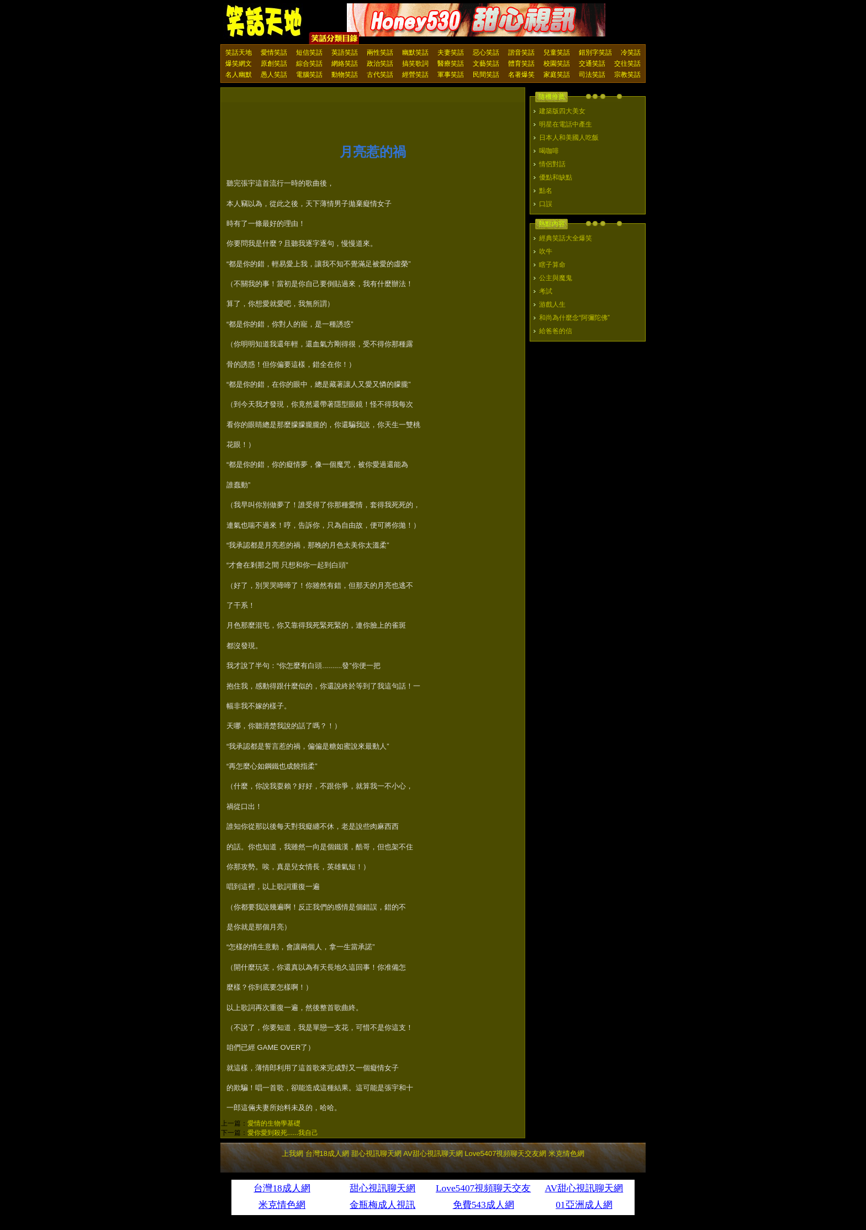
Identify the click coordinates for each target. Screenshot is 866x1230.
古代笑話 (380, 74)
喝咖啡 (549, 151)
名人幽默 (238, 74)
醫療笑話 (450, 63)
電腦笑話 (309, 74)
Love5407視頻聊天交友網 (505, 1153)
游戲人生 (552, 304)
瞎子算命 (552, 265)
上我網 (292, 1153)
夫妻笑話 (450, 52)
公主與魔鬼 (555, 278)
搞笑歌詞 (415, 63)
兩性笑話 (380, 52)
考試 (545, 291)
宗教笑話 (627, 74)
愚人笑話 (274, 74)
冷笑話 (631, 52)
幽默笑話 (415, 52)
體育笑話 (521, 63)
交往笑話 (627, 63)
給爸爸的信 (555, 331)
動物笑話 (344, 74)
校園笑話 (556, 63)
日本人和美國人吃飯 (569, 137)
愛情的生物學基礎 (273, 1123)
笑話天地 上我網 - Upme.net (264, 21)
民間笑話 (486, 74)
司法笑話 (592, 74)
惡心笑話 (486, 52)
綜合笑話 (309, 63)
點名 (545, 191)
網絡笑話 (344, 63)
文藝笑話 (486, 63)
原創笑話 (274, 63)
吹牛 (545, 251)
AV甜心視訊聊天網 (432, 1153)
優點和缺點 (555, 177)
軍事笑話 (450, 74)
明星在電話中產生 (565, 124)
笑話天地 (238, 52)
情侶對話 (552, 164)
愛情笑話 (274, 52)
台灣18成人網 (327, 1153)
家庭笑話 (556, 74)
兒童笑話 (556, 52)
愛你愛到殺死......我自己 (282, 1133)
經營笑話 (415, 74)
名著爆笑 (521, 74)
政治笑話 (380, 63)
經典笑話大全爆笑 (565, 238)
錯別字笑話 (595, 52)
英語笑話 (344, 52)
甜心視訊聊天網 (376, 1153)
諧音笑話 (521, 52)
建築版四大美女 (562, 111)
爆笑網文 (238, 63)
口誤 (545, 204)
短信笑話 (309, 52)
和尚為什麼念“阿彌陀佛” (574, 318)
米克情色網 (566, 1153)
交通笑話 (592, 63)
